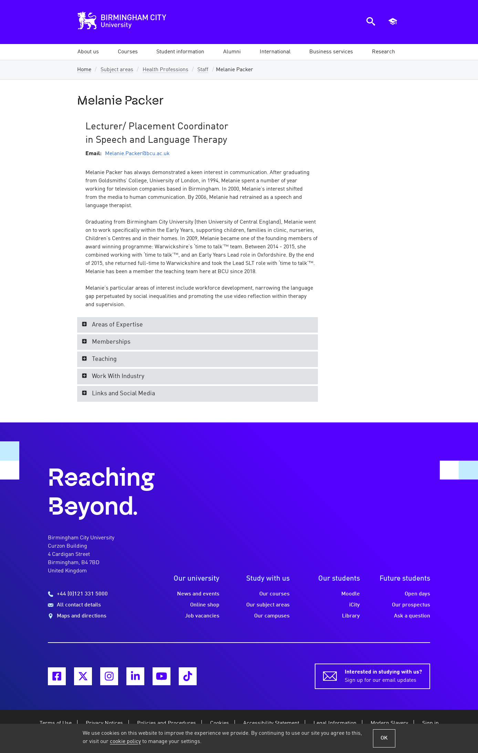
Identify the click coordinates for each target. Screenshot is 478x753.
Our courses (274, 594)
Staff (202, 70)
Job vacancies (202, 616)
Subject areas (117, 70)
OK (384, 738)
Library (351, 616)
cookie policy (125, 741)
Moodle (350, 594)
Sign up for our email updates (383, 675)
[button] (88, 52)
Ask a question (412, 616)
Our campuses (272, 616)
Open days (417, 594)
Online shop (204, 605)
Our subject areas (268, 605)
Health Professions (165, 70)
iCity (354, 605)
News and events (198, 594)
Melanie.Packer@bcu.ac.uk (137, 154)
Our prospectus (411, 605)
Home (84, 70)
